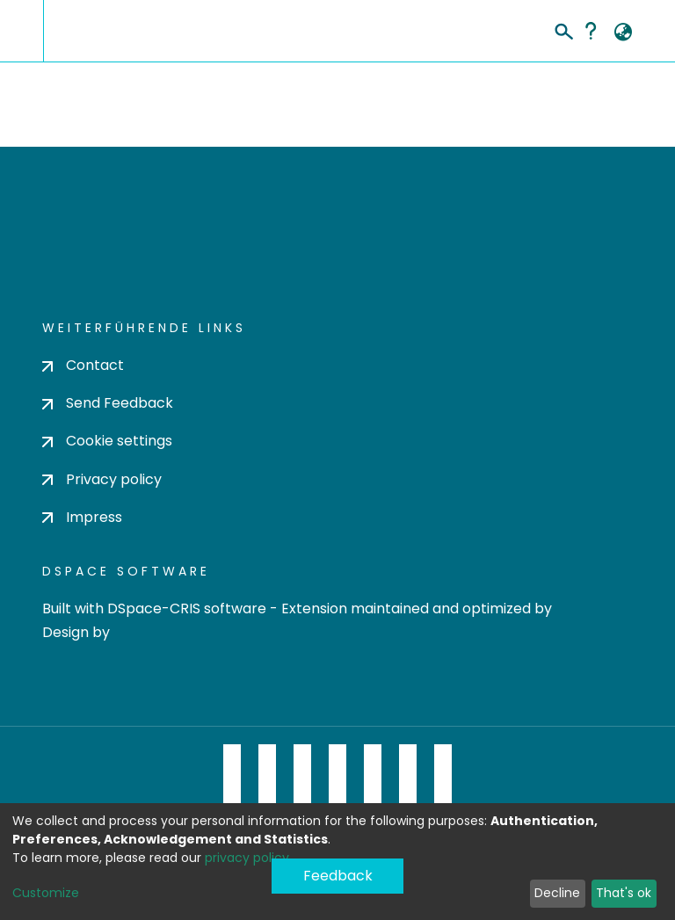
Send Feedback (107, 403)
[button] (623, 32)
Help (590, 30)
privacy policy (247, 857)
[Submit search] (563, 29)
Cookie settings (107, 441)
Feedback (338, 876)
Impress (82, 517)
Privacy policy (102, 479)
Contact (83, 365)
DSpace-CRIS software (186, 608)
